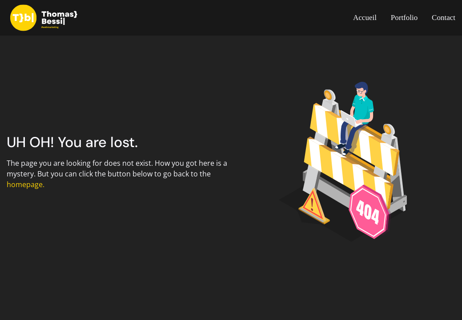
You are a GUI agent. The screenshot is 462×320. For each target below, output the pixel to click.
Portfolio (404, 17)
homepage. (25, 184)
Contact (443, 17)
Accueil (365, 17)
